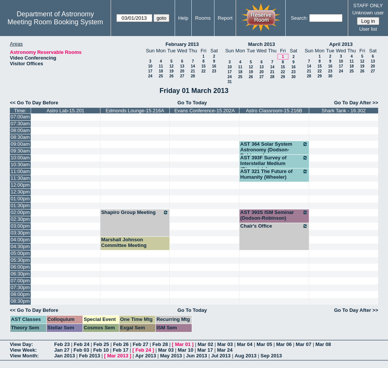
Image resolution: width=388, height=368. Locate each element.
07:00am (20, 117)
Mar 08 (323, 344)
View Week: (23, 350)
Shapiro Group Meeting (135, 212)
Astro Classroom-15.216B (274, 110)
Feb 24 (81, 344)
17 (150, 71)
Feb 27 (140, 344)
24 (150, 76)
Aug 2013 (246, 356)
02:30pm (20, 219)
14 (193, 66)
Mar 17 (205, 350)
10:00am (20, 157)
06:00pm (20, 267)
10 (150, 66)
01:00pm (20, 198)
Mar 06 (284, 344)
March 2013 (261, 44)
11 (161, 66)
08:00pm (20, 294)
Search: (299, 18)
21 (193, 71)
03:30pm (20, 233)
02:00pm (20, 212)
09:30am (20, 151)
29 (283, 77)
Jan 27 (61, 350)
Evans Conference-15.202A (204, 110)
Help (183, 18)
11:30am (20, 178)
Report (225, 18)
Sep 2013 (271, 356)
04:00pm (20, 239)
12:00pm (20, 185)
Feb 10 (101, 350)
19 (171, 71)
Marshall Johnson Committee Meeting (124, 242)
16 (214, 66)
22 (203, 71)
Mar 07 (303, 344)
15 (203, 66)
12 (171, 66)
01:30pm (20, 205)
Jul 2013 (220, 356)
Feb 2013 (89, 356)
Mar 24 (225, 350)
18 (161, 71)
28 (193, 76)
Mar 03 (225, 344)
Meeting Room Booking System (55, 22)
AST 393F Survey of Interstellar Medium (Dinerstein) (274, 163)
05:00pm (20, 253)
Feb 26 (120, 344)
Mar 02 (205, 344)
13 (182, 66)
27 (182, 76)
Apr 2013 (145, 356)
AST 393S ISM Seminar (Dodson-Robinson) (274, 215)
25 (161, 76)
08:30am (20, 137)
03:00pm (20, 226)
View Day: (21, 344)
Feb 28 (160, 344)
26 (171, 76)
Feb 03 (81, 350)
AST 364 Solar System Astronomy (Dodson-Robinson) (274, 149)
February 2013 (182, 44)
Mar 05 (264, 344)
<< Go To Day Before (34, 102)
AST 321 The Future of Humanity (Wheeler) (274, 174)
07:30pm (20, 287)
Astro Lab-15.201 (65, 110)
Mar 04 (244, 344)
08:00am (20, 130)
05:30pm (20, 260)
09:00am (20, 144)
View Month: (24, 356)
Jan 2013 (64, 356)
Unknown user (368, 13)
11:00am (20, 171)
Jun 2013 (196, 356)
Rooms (203, 18)
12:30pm (20, 192)
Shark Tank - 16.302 (344, 110)
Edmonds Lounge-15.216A (135, 110)
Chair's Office (274, 226)
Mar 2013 (117, 356)
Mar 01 (183, 344)
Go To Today (192, 102)
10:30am (20, 164)
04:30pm (20, 246)
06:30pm (20, 274)
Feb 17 (120, 350)
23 (214, 71)
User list (368, 29)
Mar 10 (185, 350)
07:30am (20, 123)
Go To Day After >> (356, 102)
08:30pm (20, 301)
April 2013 (341, 44)
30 (293, 77)
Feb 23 (62, 344)
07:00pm (20, 280)
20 (182, 71)
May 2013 (171, 356)
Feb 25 (101, 344)
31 (229, 82)
